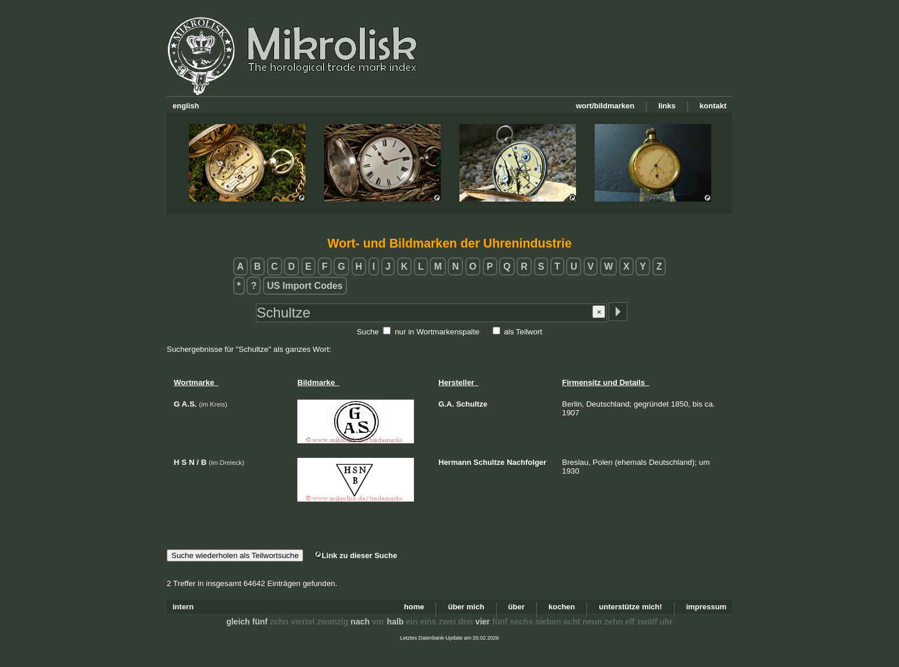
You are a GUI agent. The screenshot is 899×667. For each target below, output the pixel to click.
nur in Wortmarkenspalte (437, 331)
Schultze (471, 404)
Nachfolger (526, 462)
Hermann (454, 462)
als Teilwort (523, 331)
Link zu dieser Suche (355, 555)
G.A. (446, 404)
